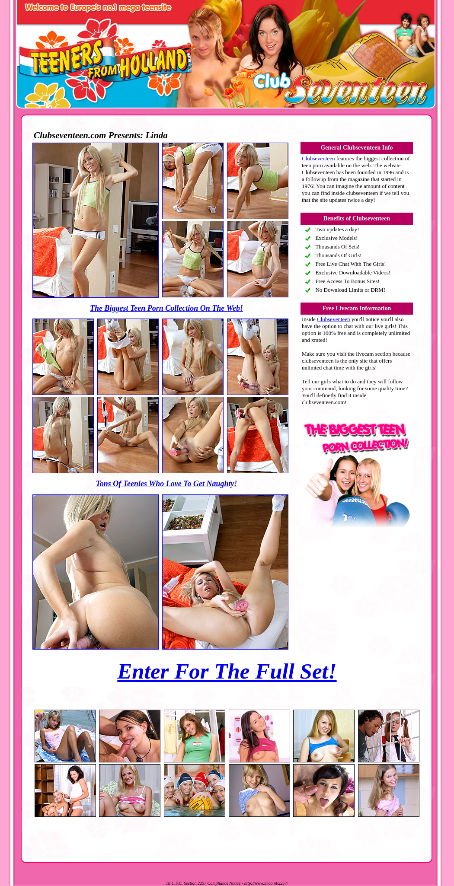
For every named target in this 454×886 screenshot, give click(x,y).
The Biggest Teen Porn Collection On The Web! (166, 308)
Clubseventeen (318, 158)
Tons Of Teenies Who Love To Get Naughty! (166, 483)
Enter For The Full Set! (226, 671)
